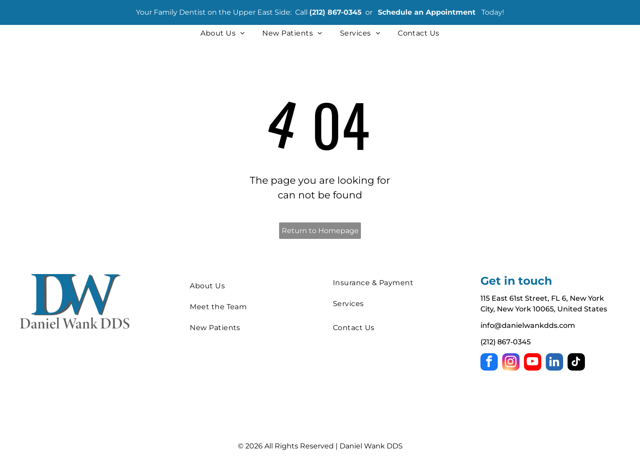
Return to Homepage (320, 230)
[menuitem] (222, 33)
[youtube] (532, 363)
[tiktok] (576, 363)
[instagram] (511, 363)
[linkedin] (554, 363)
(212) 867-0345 (335, 12)
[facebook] (489, 363)
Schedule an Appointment (427, 12)
